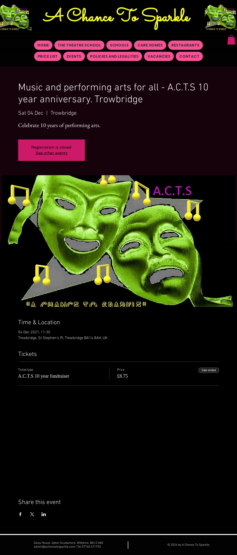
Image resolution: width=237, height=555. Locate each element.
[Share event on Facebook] (20, 514)
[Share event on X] (32, 514)
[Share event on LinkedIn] (43, 514)
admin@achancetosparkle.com (54, 547)
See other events (51, 153)
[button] (231, 40)
